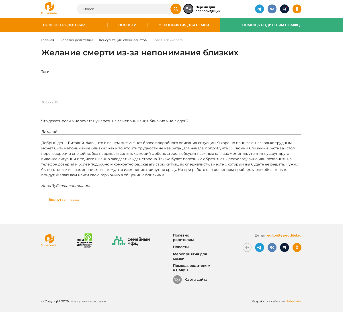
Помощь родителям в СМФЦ (271, 25)
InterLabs (294, 301)
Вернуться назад (64, 199)
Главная (47, 40)
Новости (127, 25)
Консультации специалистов (123, 40)
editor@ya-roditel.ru (284, 235)
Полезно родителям (64, 25)
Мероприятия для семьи (183, 25)
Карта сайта (190, 279)
